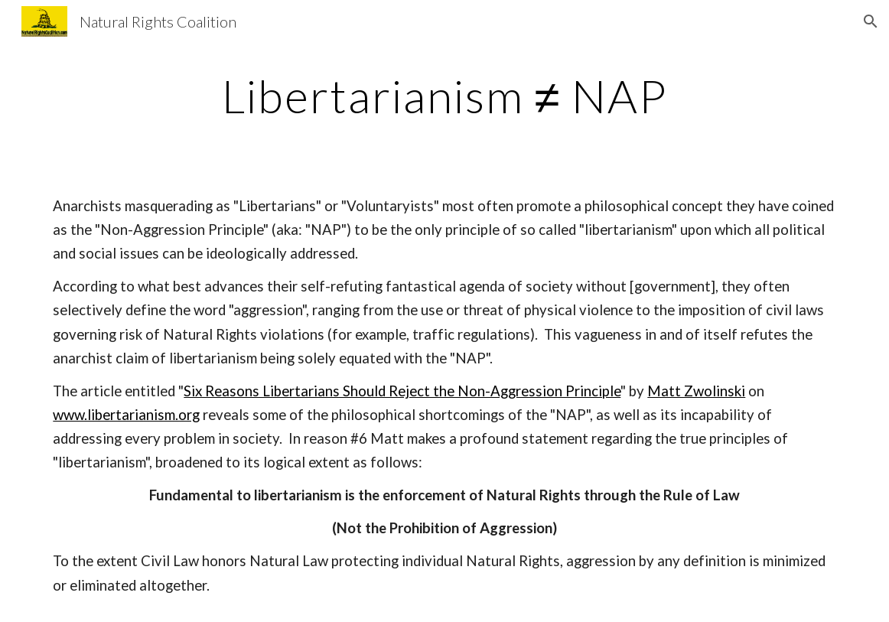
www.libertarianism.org (126, 414)
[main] (444, 95)
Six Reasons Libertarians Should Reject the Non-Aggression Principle (402, 391)
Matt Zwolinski (696, 391)
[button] (870, 21)
